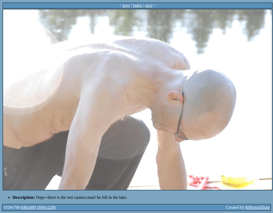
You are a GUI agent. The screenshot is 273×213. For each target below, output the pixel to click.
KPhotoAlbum (257, 207)
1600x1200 (46, 207)
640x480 (28, 207)
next (149, 5)
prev (126, 5)
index (138, 5)
